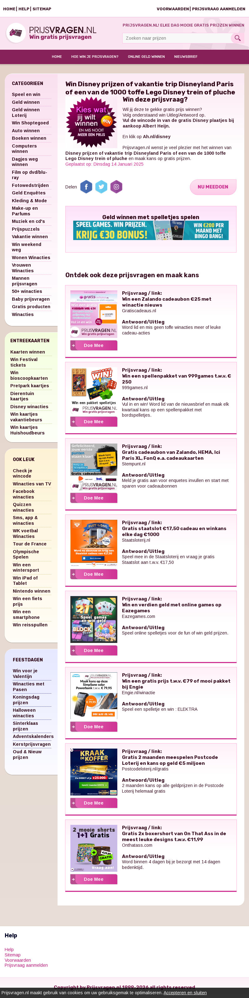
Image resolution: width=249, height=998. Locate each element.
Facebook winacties (23, 494)
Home (9, 9)
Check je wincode (22, 474)
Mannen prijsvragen (24, 281)
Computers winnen (24, 149)
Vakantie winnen (30, 237)
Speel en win (26, 95)
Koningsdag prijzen (26, 700)
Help (23, 9)
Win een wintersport (26, 568)
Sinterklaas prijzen (25, 726)
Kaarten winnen (27, 352)
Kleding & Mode (29, 200)
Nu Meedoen (212, 187)
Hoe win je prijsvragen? (95, 57)
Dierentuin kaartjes (22, 396)
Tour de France (30, 544)
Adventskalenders (33, 737)
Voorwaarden (173, 9)
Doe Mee (94, 346)
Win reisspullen (30, 625)
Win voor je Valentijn (25, 674)
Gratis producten (31, 307)
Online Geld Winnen (146, 57)
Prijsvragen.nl (136, 148)
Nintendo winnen (31, 591)
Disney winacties (29, 406)
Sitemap (42, 9)
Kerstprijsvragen (32, 744)
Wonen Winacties (31, 257)
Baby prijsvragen (31, 299)
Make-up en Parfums (25, 211)
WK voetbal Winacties (25, 534)
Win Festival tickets (24, 363)
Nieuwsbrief (185, 57)
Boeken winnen (29, 138)
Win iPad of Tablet (25, 581)
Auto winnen (26, 130)
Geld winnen (26, 102)
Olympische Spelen (26, 554)
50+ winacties (27, 291)
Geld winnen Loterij (26, 113)
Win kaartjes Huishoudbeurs (27, 430)
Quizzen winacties (23, 508)
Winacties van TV (32, 484)
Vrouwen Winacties (23, 268)
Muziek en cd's (28, 221)
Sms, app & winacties (25, 521)
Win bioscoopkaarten (29, 376)
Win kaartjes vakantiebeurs (26, 417)
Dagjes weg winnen (25, 162)
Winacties (23, 314)
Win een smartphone (26, 615)
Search (237, 38)
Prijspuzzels (26, 229)
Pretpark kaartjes (29, 386)
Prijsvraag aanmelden (218, 9)
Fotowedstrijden (30, 185)
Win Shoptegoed (30, 123)
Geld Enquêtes (29, 193)
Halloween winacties (24, 713)
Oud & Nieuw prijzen (27, 755)
